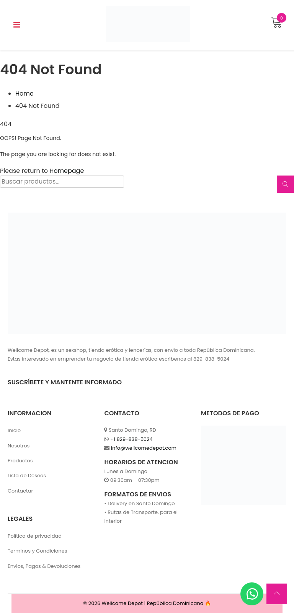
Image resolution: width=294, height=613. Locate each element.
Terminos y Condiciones (37, 550)
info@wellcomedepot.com (143, 448)
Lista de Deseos (27, 475)
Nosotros (18, 445)
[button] (251, 593)
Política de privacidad (35, 536)
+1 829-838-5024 (131, 439)
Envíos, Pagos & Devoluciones (44, 566)
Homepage (66, 170)
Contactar (20, 490)
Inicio (14, 430)
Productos (20, 460)
